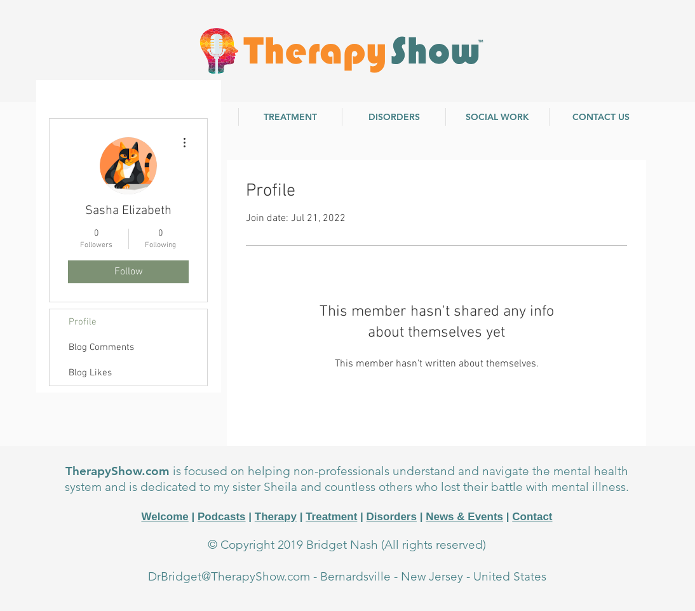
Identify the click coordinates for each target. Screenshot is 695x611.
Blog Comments (101, 347)
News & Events (464, 517)
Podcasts (222, 517)
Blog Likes (90, 373)
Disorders (392, 517)
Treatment (331, 517)
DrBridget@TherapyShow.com (229, 576)
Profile (83, 322)
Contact (532, 517)
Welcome (164, 517)
